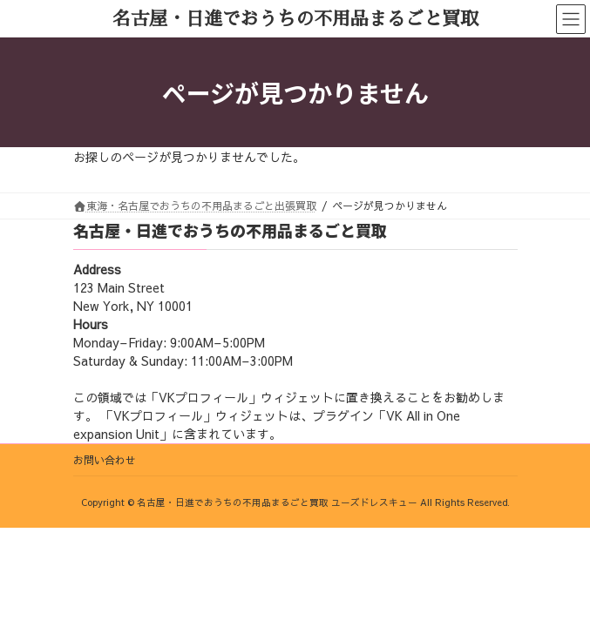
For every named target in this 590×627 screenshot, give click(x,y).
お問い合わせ (104, 460)
